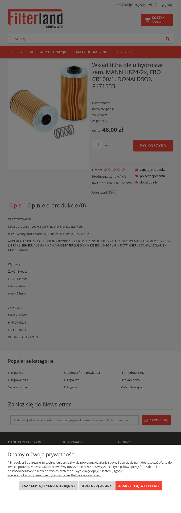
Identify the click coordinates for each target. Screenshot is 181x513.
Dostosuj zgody (97, 486)
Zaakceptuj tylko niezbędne (48, 486)
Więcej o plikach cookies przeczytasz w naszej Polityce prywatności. (54, 475)
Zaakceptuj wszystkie (138, 486)
